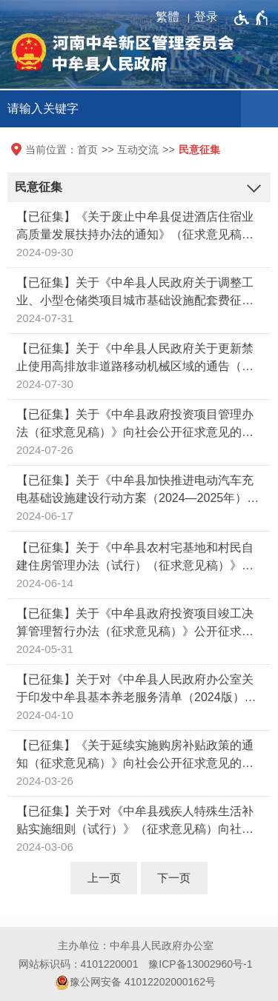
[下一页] (174, 878)
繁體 (167, 16)
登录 (206, 16)
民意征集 (199, 149)
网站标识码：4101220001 (79, 964)
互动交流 (138, 149)
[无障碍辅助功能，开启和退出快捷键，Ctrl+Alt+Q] (252, 18)
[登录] (209, 17)
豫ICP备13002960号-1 (200, 964)
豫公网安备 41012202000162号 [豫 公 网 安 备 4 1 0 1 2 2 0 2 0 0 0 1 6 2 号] (135, 982)
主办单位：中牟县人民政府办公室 (136, 945)
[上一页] (103, 878)
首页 (87, 149)
